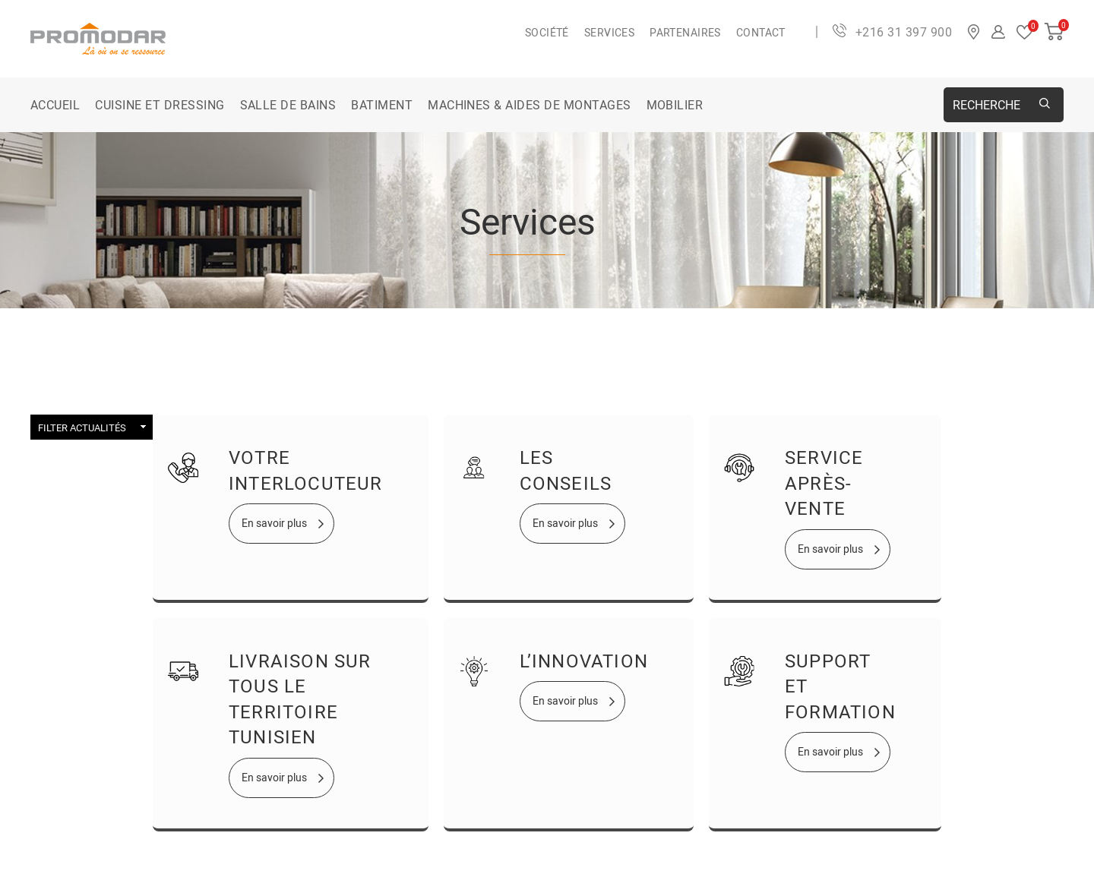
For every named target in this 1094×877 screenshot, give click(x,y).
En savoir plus (274, 523)
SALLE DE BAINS (288, 104)
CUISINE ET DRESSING (159, 104)
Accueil (55, 104)
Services (609, 32)
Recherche (986, 104)
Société (547, 32)
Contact (761, 32)
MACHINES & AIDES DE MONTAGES (529, 104)
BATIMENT (382, 104)
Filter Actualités (82, 427)
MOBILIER (675, 104)
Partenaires (685, 32)
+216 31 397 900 (903, 32)
